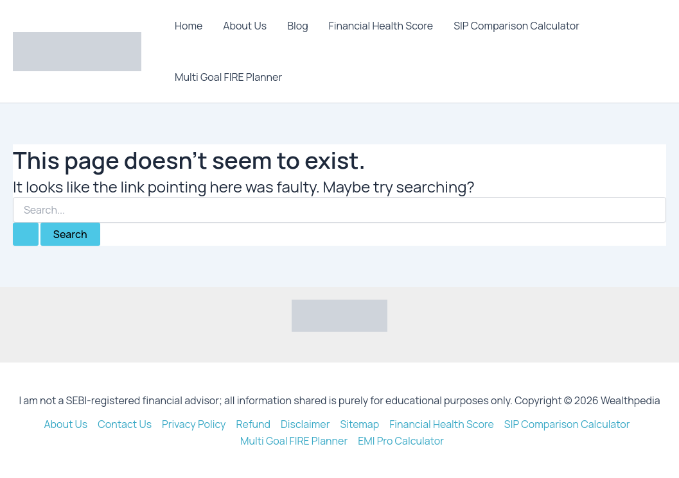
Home (188, 26)
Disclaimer (305, 424)
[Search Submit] (26, 234)
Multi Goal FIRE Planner (228, 77)
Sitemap (360, 424)
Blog (297, 26)
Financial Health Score (381, 26)
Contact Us (125, 424)
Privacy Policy (193, 424)
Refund (253, 424)
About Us (245, 26)
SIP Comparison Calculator (516, 26)
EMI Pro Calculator (401, 441)
